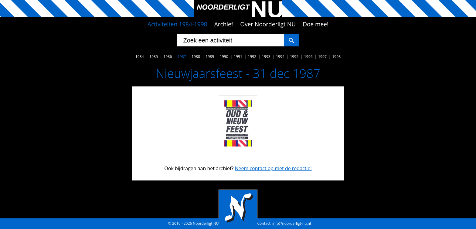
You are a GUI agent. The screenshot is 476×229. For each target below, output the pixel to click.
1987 (182, 56)
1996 (308, 56)
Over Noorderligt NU (268, 24)
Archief (223, 24)
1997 (322, 56)
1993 (266, 56)
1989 (210, 56)
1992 (252, 56)
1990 (224, 56)
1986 (167, 56)
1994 (280, 56)
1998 (336, 56)
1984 (139, 56)
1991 (238, 56)
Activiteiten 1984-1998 (177, 24)
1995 (294, 56)
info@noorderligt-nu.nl (291, 223)
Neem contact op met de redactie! (273, 168)
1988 (196, 56)
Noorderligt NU (206, 223)
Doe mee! (315, 24)
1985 (153, 56)
